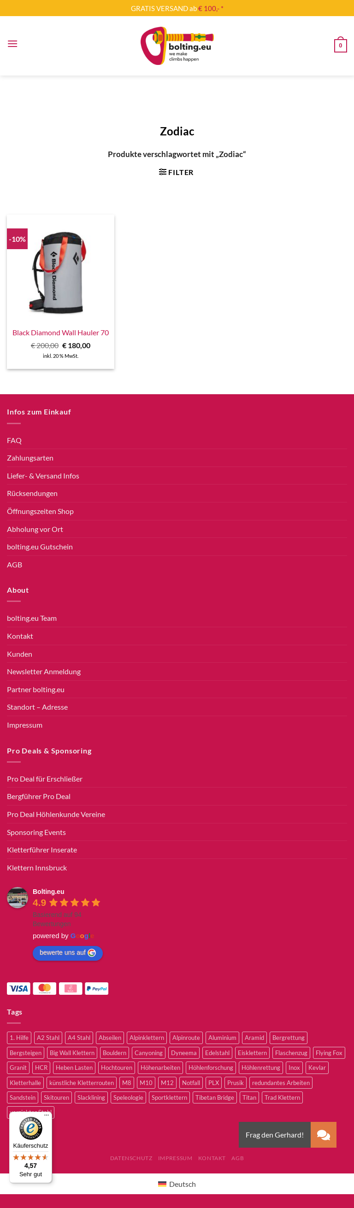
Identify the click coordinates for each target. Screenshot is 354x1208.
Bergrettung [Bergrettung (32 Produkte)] (288, 1037)
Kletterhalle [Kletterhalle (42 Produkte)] (25, 1082)
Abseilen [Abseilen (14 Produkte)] (110, 1037)
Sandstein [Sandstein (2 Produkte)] (22, 1097)
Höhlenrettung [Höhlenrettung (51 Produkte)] (261, 1067)
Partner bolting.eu (36, 689)
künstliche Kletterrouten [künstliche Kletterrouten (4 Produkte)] (81, 1082)
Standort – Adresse (37, 706)
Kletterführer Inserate (42, 849)
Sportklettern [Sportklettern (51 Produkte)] (169, 1097)
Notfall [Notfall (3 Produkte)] (191, 1082)
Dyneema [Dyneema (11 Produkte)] (184, 1052)
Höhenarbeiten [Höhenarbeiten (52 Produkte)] (160, 1067)
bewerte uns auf (68, 953)
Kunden (19, 653)
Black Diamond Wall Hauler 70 (60, 332)
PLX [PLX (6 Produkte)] (213, 1082)
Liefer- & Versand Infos (43, 475)
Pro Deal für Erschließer (45, 778)
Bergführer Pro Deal (39, 796)
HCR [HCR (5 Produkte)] (41, 1067)
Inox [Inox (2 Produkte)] (294, 1067)
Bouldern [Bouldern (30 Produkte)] (114, 1052)
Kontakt (20, 635)
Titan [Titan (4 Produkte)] (249, 1097)
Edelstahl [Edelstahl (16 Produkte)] (217, 1052)
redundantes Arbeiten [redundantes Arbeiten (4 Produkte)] (281, 1082)
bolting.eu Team (32, 617)
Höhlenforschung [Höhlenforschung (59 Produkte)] (211, 1067)
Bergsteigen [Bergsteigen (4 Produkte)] (25, 1052)
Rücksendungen (32, 493)
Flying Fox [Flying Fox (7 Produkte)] (329, 1052)
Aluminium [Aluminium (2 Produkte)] (222, 1037)
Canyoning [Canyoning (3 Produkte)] (149, 1052)
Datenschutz (131, 1158)
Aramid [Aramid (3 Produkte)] (254, 1037)
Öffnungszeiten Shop (40, 511)
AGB (14, 564)
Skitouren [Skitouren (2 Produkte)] (56, 1097)
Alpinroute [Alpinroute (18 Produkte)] (186, 1037)
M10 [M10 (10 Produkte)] (146, 1082)
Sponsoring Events (36, 832)
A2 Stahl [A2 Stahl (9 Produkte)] (48, 1037)
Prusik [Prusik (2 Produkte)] (235, 1082)
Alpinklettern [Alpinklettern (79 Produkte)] (147, 1037)
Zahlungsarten (30, 457)
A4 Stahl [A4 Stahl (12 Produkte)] (79, 1037)
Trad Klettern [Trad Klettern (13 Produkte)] (282, 1097)
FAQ (14, 440)
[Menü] (12, 43)
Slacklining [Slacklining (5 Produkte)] (91, 1097)
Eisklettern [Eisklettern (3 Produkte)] (252, 1052)
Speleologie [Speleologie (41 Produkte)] (128, 1097)
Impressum (24, 724)
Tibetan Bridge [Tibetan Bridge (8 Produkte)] (214, 1097)
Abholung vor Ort (35, 529)
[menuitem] (177, 1183)
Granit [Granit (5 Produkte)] (18, 1067)
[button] (323, 1135)
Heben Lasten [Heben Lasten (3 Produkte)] (74, 1067)
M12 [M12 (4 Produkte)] (167, 1082)
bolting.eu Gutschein (40, 546)
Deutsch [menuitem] (182, 1183)
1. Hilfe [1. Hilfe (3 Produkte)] (19, 1037)
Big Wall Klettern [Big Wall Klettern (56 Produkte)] (72, 1052)
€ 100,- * (211, 8)
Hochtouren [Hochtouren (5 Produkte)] (116, 1067)
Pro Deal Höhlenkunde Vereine (56, 814)
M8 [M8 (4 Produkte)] (126, 1082)
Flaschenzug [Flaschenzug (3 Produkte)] (291, 1052)
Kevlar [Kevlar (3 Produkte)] (317, 1067)
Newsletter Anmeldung (44, 671)
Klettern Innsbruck (37, 867)
